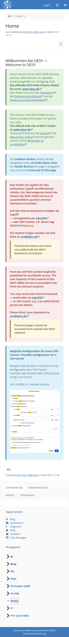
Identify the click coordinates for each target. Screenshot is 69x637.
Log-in (47, 5)
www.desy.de (30, 89)
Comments (14, 487)
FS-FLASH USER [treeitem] (20, 586)
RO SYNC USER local (33, 32)
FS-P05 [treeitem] (14, 593)
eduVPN (41, 218)
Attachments (38, 487)
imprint (44, 133)
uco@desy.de (29, 236)
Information (28, 495)
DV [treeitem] (12, 571)
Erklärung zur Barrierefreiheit (27, 100)
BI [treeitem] (11, 556)
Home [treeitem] (14, 601)
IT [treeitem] (11, 608)
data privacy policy (21, 137)
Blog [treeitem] (13, 564)
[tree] (34, 586)
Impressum (47, 92)
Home (19, 16)
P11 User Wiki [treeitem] (19, 615)
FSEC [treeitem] (13, 579)
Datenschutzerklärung (27, 96)
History (10, 495)
